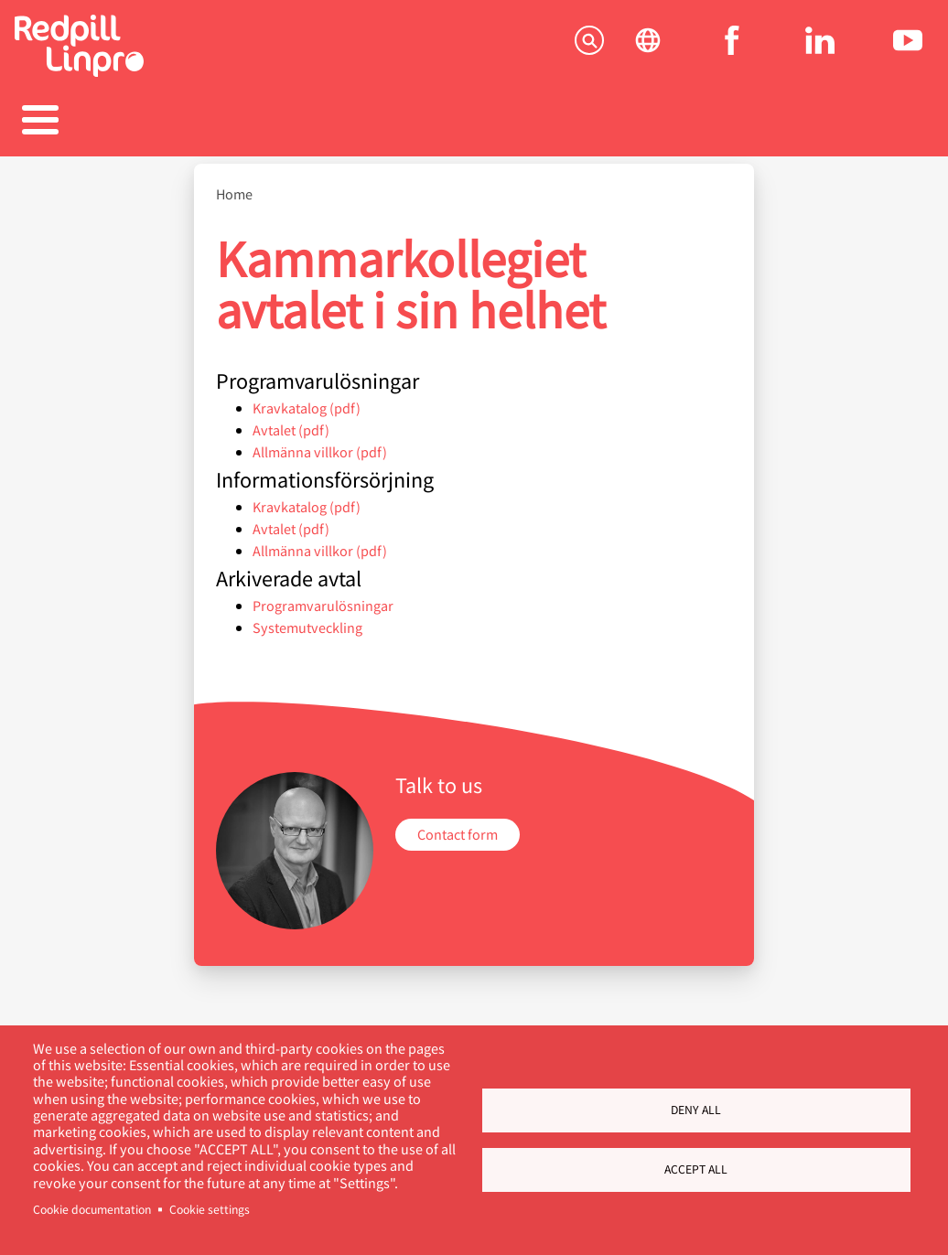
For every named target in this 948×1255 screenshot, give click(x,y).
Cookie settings (209, 1209)
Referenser (343, 132)
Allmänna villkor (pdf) (320, 462)
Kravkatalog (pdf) (307, 418)
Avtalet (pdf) (291, 440)
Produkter (212, 132)
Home (234, 206)
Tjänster (80, 132)
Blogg (605, 132)
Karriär (473, 132)
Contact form (457, 845)
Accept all (695, 1169)
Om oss (736, 132)
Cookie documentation (92, 1209)
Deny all (696, 1109)
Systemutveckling (307, 638)
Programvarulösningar (323, 616)
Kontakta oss (855, 132)
